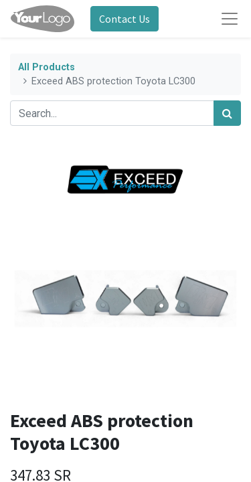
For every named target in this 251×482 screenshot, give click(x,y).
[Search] (227, 113)
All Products (46, 67)
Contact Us (124, 18)
